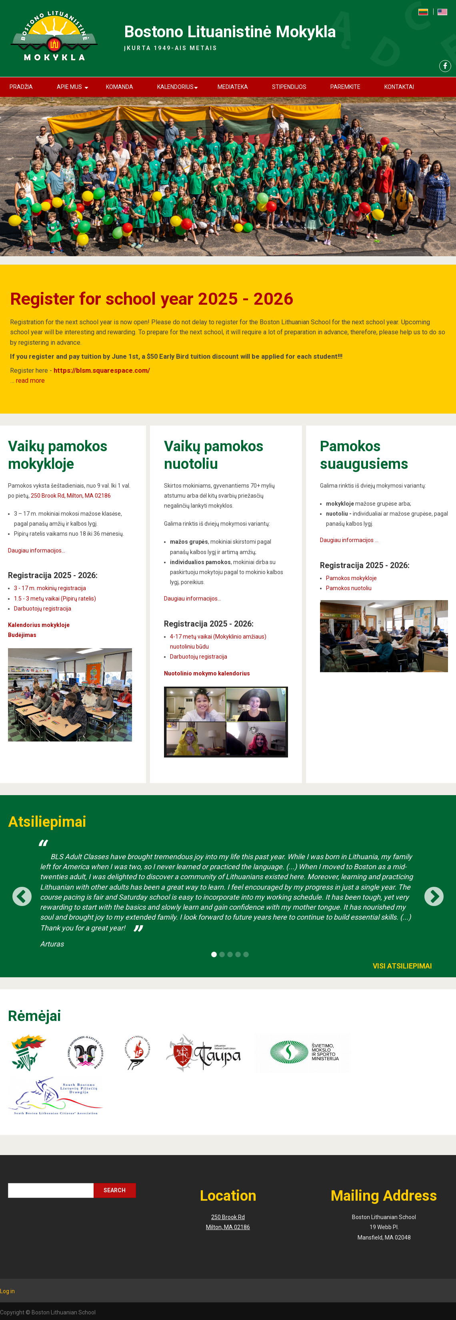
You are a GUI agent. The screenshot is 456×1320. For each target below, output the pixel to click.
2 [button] (222, 955)
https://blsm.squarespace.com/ (102, 370)
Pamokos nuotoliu (349, 588)
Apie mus (74, 90)
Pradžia (21, 87)
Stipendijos (289, 87)
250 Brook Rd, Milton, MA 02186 (71, 495)
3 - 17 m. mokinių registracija (50, 588)
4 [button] (238, 955)
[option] (228, 895)
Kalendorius (179, 90)
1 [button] (214, 955)
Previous (22, 894)
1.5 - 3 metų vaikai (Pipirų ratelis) (55, 598)
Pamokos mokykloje (351, 578)
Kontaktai (399, 87)
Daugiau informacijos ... (349, 540)
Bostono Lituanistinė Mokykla (230, 31)
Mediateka (233, 87)
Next (434, 894)
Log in (7, 1291)
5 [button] (246, 955)
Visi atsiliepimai (402, 966)
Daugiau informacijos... (36, 550)
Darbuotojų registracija (42, 608)
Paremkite (345, 87)
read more (30, 380)
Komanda (119, 87)
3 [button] (230, 955)
